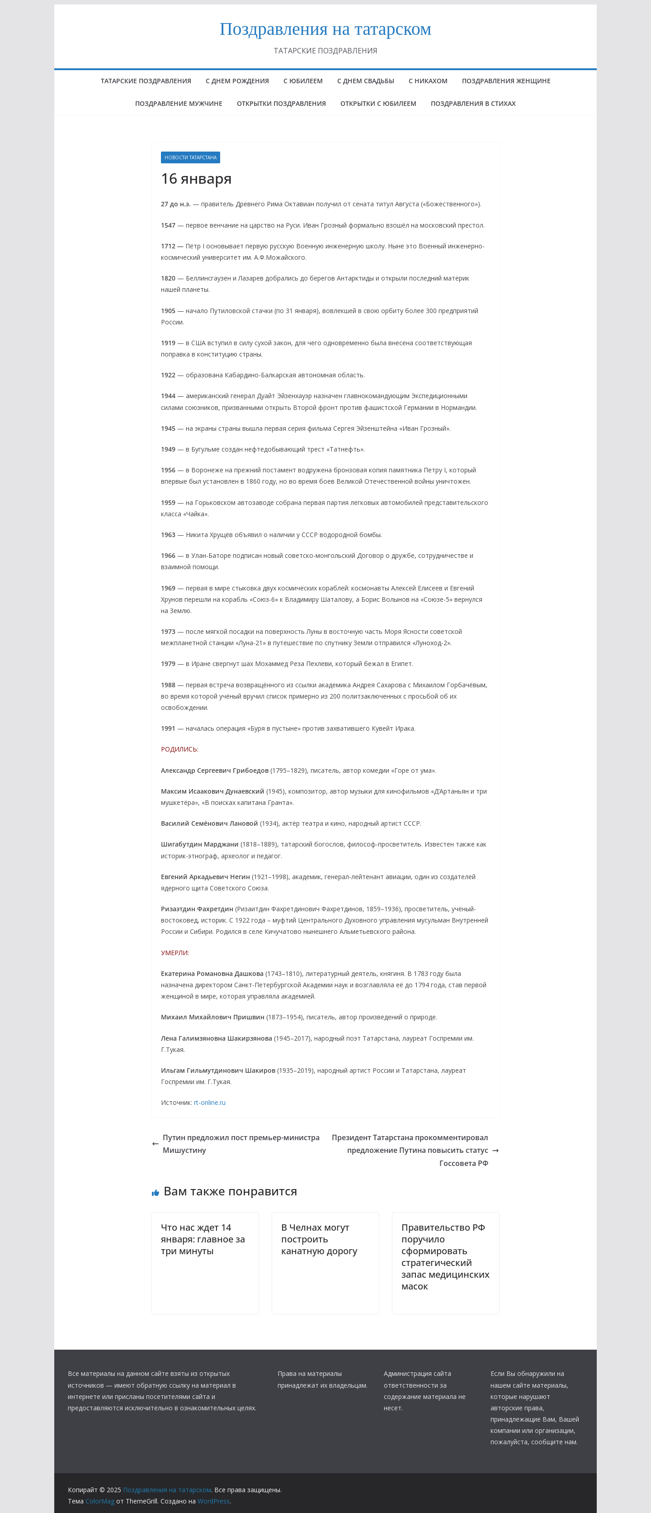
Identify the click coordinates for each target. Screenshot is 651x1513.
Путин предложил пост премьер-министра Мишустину (236, 1144)
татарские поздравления (146, 80)
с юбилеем (303, 80)
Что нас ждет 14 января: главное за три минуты (203, 1239)
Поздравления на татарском (326, 29)
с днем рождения (237, 80)
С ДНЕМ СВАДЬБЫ (365, 80)
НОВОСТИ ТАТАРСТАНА (191, 157)
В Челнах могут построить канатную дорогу (319, 1239)
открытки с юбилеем (378, 103)
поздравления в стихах (473, 103)
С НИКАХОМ (428, 80)
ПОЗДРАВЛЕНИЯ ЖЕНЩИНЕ (506, 80)
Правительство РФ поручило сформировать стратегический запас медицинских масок (445, 1256)
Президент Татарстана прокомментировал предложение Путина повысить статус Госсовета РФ (415, 1150)
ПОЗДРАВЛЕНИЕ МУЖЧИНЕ (178, 103)
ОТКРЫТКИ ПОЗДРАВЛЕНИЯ (281, 103)
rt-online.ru (210, 1102)
